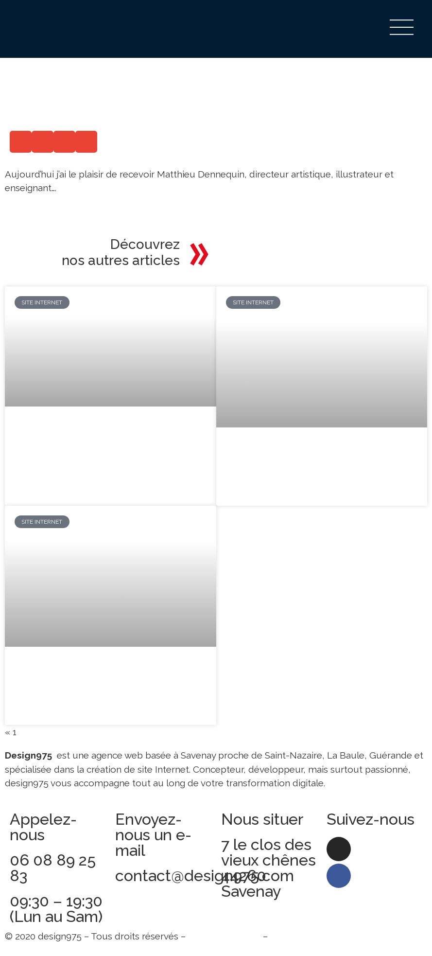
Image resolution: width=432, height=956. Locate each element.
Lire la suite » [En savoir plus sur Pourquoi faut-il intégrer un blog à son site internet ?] (43, 470)
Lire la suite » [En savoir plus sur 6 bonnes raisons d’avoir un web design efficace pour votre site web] (43, 711)
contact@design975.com (204, 876)
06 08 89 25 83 (53, 868)
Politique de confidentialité (327, 937)
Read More (28, 208)
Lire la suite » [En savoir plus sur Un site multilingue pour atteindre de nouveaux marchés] (255, 492)
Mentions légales (224, 937)
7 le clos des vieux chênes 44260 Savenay (268, 868)
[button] (21, 142)
